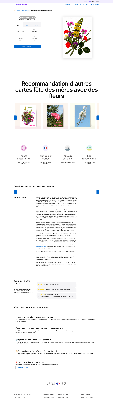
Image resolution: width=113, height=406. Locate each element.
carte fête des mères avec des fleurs (49, 245)
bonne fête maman (41, 246)
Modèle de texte (49, 191)
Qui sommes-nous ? (48, 397)
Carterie (18, 10)
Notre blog (46, 394)
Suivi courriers (27, 394)
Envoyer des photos (63, 397)
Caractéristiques (25, 191)
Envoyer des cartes (84, 394)
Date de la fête (37, 191)
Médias (52, 394)
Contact (75, 4)
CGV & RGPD (17, 397)
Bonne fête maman (25, 10)
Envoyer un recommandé (86, 397)
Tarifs (31, 191)
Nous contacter (18, 394)
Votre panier (84, 4)
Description (18, 191)
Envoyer (67, 4)
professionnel (94, 1)
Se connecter (94, 4)
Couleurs (43, 191)
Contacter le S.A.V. (22, 367)
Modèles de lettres (63, 394)
